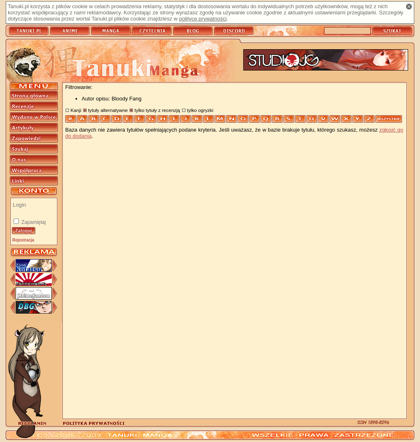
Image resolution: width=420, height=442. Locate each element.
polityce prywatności (202, 19)
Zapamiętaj (33, 222)
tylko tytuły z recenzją (157, 110)
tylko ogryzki (200, 110)
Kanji (76, 110)
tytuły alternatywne (108, 110)
